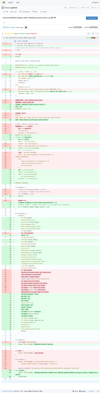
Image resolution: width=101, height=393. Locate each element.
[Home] (4, 2)
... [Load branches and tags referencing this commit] (4, 22)
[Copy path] (34, 37)
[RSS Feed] (65, 7)
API (98, 391)
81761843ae (93, 27)
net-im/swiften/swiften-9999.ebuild (19, 38)
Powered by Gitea (7, 391)
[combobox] (88, 33)
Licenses (91, 391)
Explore (10, 2)
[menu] (97, 33)
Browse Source (92, 18)
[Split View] (93, 33)
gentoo (14, 8)
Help (17, 2)
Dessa (7, 8)
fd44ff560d (78, 27)
